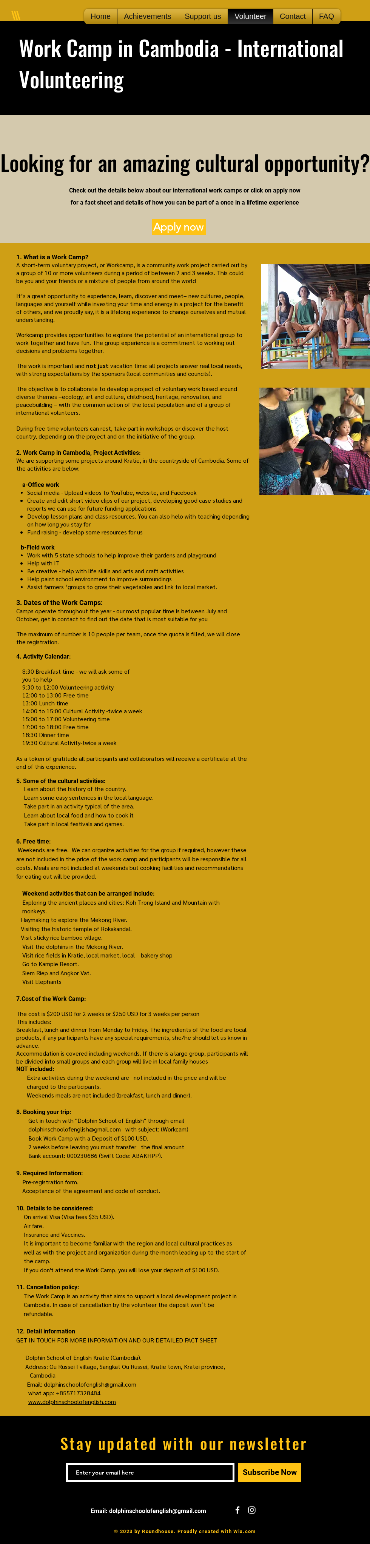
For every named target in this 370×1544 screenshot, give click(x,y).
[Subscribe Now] (269, 1472)
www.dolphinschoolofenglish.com (72, 1401)
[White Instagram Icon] (252, 1510)
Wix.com (244, 1531)
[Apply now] (179, 227)
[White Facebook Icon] (237, 1510)
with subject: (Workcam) (156, 1129)
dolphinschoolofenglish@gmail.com (90, 1384)
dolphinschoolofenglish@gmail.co (72, 1129)
